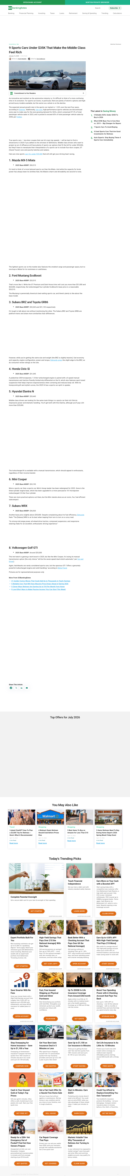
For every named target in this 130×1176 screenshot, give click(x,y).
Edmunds (80, 515)
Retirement (73, 13)
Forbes (19, 117)
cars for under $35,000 (33, 154)
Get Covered (51, 1163)
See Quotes (51, 1066)
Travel (12, 827)
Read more (14, 843)
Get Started (36, 911)
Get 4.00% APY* (50, 964)
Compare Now (22, 1066)
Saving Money (12, 44)
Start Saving (108, 964)
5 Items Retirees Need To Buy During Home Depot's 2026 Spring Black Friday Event (107, 832)
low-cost (39, 110)
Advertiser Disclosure (55, 916)
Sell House (51, 1113)
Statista (22, 110)
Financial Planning (26, 13)
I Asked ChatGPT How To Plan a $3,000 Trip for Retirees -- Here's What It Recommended (21, 832)
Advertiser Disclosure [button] (115, 44)
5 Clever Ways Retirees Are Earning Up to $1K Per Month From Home (38, 587)
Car (18, 44)
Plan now (50, 1019)
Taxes (52, 13)
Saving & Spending (89, 13)
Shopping (42, 827)
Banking (11, 13)
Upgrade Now (108, 1016)
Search (97, 8)
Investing (41, 13)
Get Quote (79, 1019)
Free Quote (108, 1066)
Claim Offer (108, 914)
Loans (62, 13)
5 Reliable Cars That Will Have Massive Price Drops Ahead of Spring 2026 (39, 584)
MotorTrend (62, 568)
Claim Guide (79, 1163)
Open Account (79, 964)
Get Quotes (22, 1163)
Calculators (117, 13)
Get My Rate (108, 1113)
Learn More (79, 911)
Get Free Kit (22, 1113)
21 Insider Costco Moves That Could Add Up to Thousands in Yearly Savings (40, 581)
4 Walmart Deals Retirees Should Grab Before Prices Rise (48, 832)
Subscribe (114, 8)
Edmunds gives (56, 360)
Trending (104, 13)
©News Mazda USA (78, 88)
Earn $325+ (79, 1113)
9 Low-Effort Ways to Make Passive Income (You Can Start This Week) (38, 589)
